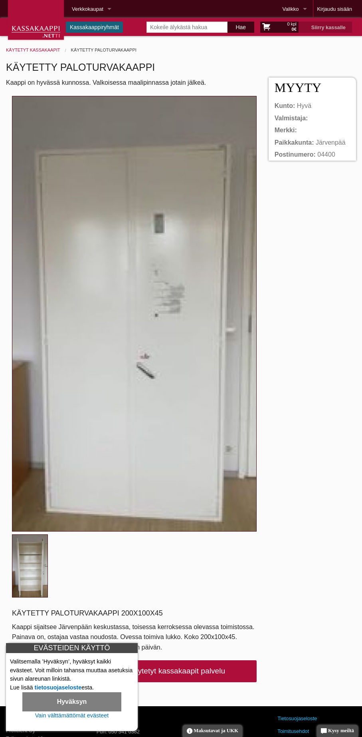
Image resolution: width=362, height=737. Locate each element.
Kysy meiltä (337, 731)
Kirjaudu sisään (334, 9)
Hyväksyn (72, 701)
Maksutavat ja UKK (212, 731)
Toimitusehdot (293, 731)
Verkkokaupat (87, 9)
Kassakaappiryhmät (94, 27)
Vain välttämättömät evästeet (72, 715)
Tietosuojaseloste (297, 718)
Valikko (291, 9)
